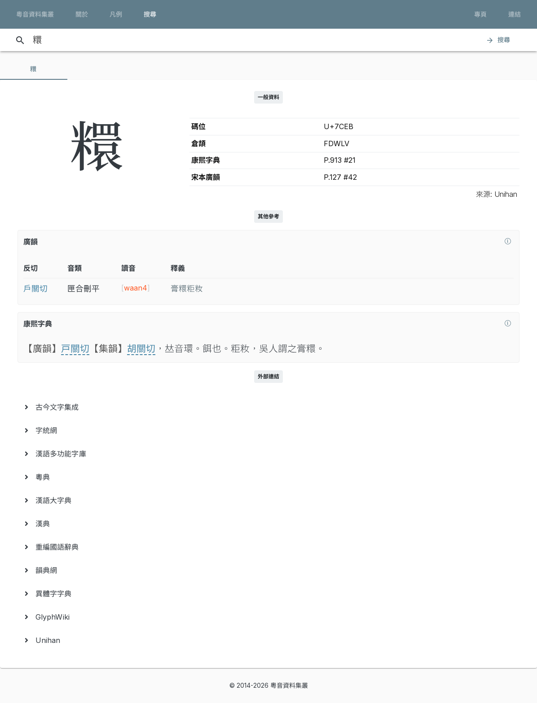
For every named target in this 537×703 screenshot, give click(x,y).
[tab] (33, 69)
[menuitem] (268, 407)
